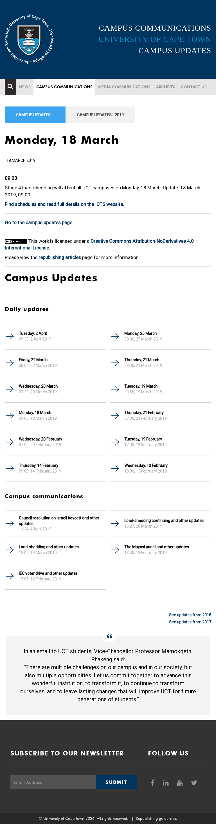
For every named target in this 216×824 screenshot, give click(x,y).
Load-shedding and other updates (49, 547)
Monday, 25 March (140, 333)
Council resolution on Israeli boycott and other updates (59, 521)
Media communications (124, 87)
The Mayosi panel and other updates (156, 547)
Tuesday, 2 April (33, 333)
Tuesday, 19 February (143, 439)
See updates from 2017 (190, 622)
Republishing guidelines (156, 818)
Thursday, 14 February (38, 465)
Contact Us (194, 87)
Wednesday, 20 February (40, 439)
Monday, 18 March (35, 412)
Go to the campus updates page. (39, 222)
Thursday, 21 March (141, 360)
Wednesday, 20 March (38, 386)
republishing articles (60, 257)
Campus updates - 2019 (100, 115)
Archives (165, 87)
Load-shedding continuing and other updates (164, 520)
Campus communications (64, 87)
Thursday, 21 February (144, 412)
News (25, 87)
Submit (116, 782)
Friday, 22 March (33, 360)
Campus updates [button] (35, 115)
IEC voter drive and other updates (48, 573)
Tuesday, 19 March (141, 386)
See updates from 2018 (190, 615)
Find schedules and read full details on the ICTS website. (64, 204)
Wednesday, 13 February (146, 465)
